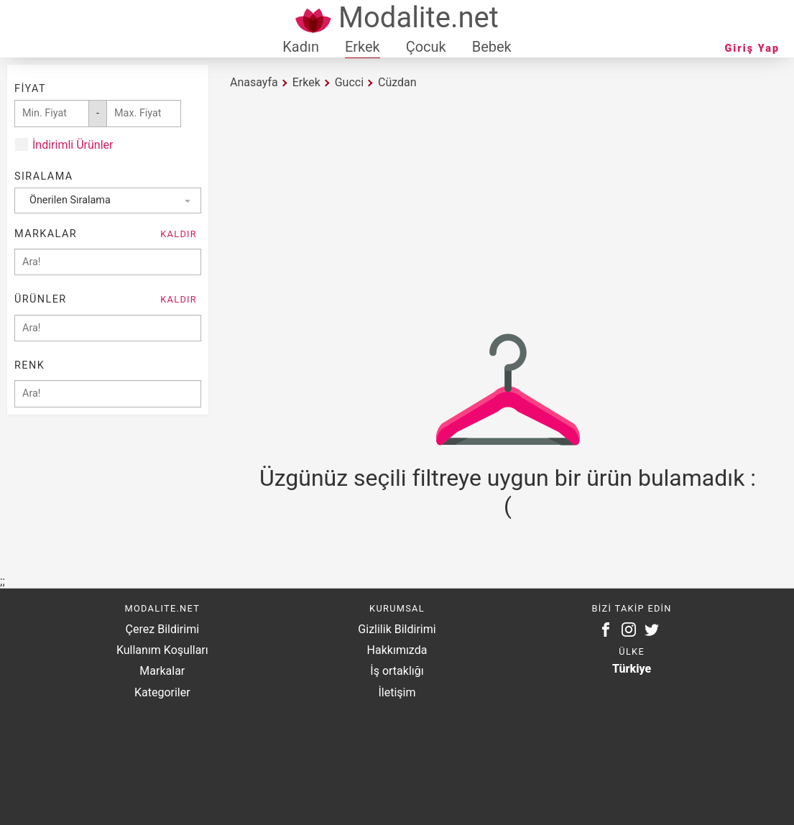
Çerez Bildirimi (162, 629)
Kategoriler (162, 692)
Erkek (362, 46)
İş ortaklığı (396, 671)
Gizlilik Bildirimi (396, 629)
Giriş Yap (752, 48)
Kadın (300, 46)
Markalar (162, 671)
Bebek (492, 46)
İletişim (396, 692)
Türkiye (631, 669)
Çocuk (426, 46)
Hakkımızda (397, 650)
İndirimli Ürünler (72, 145)
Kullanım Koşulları (162, 650)
